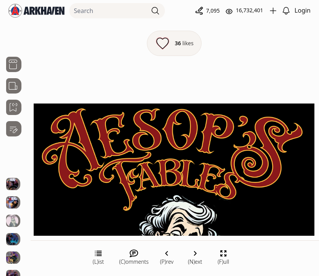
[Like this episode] (174, 43)
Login (303, 10)
